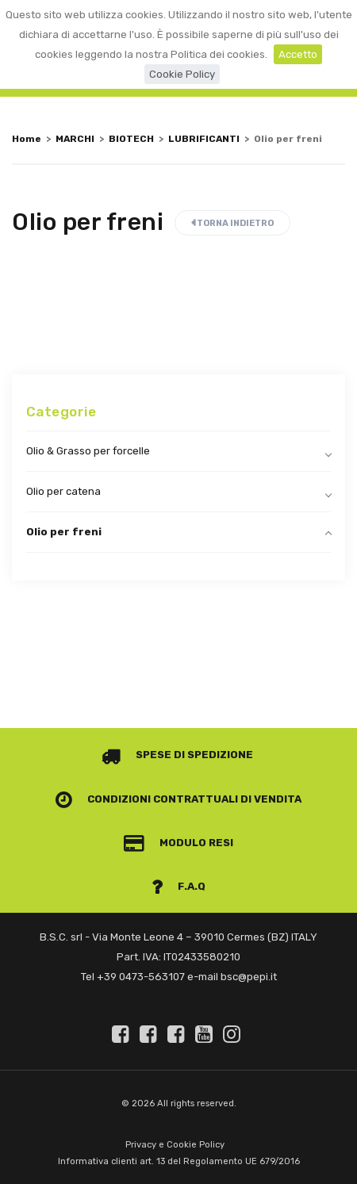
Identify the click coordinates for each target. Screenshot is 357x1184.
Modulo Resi (178, 843)
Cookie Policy (182, 74)
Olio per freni (64, 532)
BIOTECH (131, 138)
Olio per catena (63, 491)
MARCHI (75, 138)
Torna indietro (232, 223)
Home (26, 138)
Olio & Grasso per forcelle (88, 451)
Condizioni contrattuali (147, 799)
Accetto (297, 54)
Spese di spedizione (177, 755)
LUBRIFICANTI (204, 138)
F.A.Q (178, 886)
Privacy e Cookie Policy (175, 1145)
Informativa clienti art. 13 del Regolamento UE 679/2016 (179, 1161)
